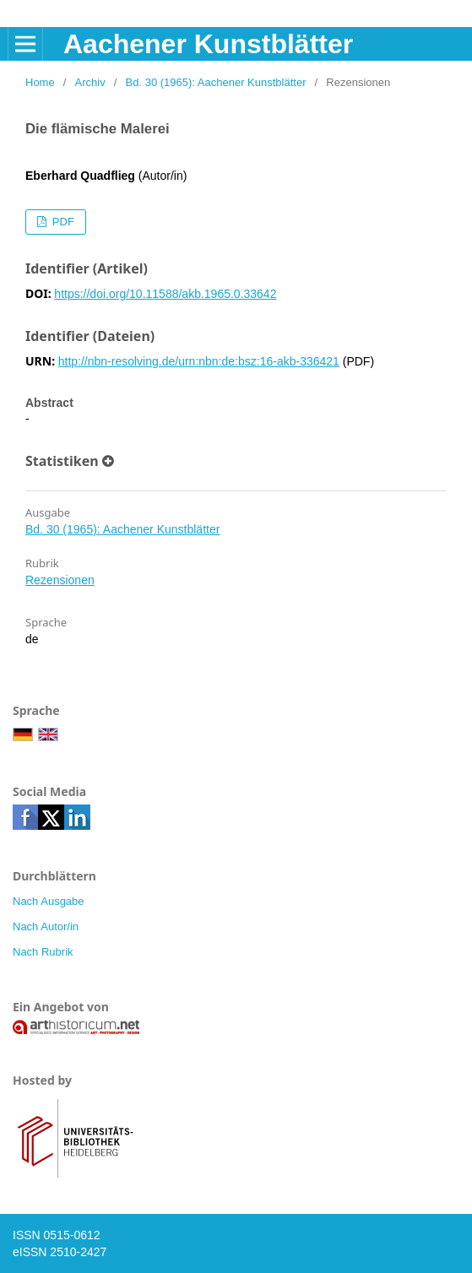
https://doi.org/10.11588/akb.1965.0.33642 (165, 294)
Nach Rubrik (43, 951)
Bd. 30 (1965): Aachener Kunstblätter (216, 82)
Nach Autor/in (46, 926)
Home (40, 82)
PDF (61, 221)
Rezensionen (60, 580)
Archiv (90, 82)
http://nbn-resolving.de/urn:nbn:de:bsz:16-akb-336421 (198, 361)
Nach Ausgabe (48, 901)
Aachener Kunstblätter (208, 44)
